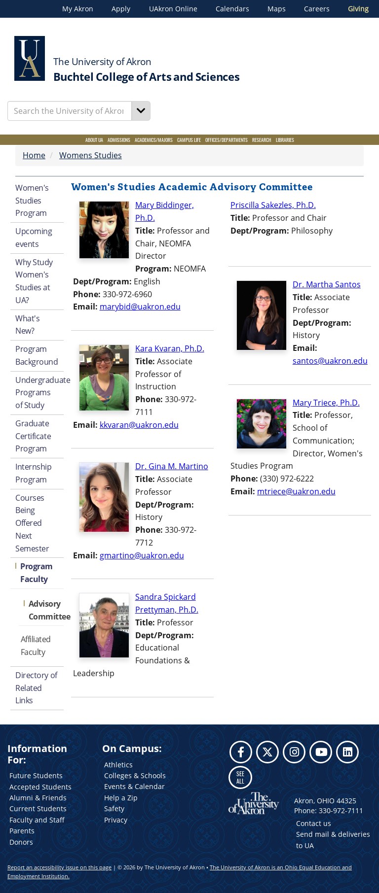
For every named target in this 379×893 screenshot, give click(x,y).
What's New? (27, 325)
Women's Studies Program (32, 200)
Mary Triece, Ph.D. (326, 402)
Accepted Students (40, 786)
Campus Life (189, 139)
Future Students (36, 775)
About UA (94, 139)
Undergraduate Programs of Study (39, 393)
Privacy (115, 819)
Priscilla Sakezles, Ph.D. (273, 205)
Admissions (119, 139)
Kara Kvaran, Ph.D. (169, 348)
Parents (22, 830)
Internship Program (33, 473)
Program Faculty (36, 572)
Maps (276, 8)
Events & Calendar (134, 786)
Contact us (313, 823)
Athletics (118, 764)
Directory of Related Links (36, 688)
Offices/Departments (226, 139)
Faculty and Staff (37, 819)
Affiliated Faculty (36, 645)
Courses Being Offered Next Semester (32, 523)
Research (261, 139)
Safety (114, 808)
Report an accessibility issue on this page (59, 867)
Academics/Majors (154, 139)
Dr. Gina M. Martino (171, 466)
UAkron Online (173, 8)
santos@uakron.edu (330, 360)
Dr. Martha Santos (327, 284)
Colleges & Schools (135, 775)
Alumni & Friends (38, 797)
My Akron (77, 8)
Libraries (285, 139)
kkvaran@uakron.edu (139, 424)
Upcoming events (33, 237)
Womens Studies (90, 155)
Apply (121, 8)
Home (34, 155)
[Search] (141, 111)
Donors (21, 842)
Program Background (36, 355)
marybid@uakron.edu (140, 306)
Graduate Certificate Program (33, 436)
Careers (317, 8)
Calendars (232, 8)
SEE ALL (240, 777)
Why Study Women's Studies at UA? (34, 281)
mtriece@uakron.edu (296, 491)
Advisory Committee (46, 610)
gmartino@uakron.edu (142, 555)
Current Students (38, 808)
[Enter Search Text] (69, 111)
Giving (358, 8)
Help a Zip (121, 797)
